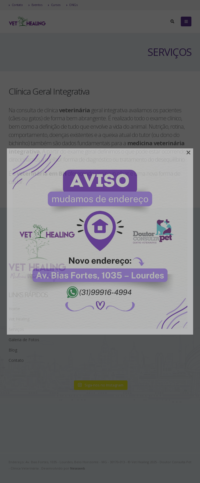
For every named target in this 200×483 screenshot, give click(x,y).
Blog (13, 350)
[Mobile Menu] (186, 21)
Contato (16, 5)
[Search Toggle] (172, 21)
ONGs (72, 5)
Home (14, 308)
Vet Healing (19, 319)
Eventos (35, 5)
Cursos (54, 5)
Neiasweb (77, 468)
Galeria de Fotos (24, 339)
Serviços (16, 329)
